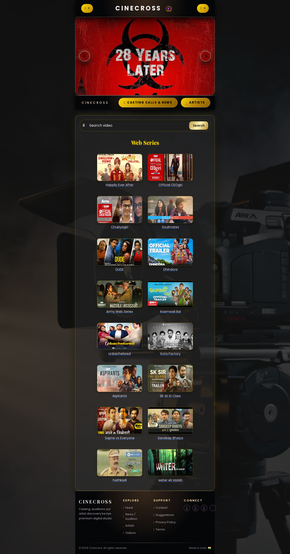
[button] (84, 56)
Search (199, 125)
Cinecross (144, 8)
